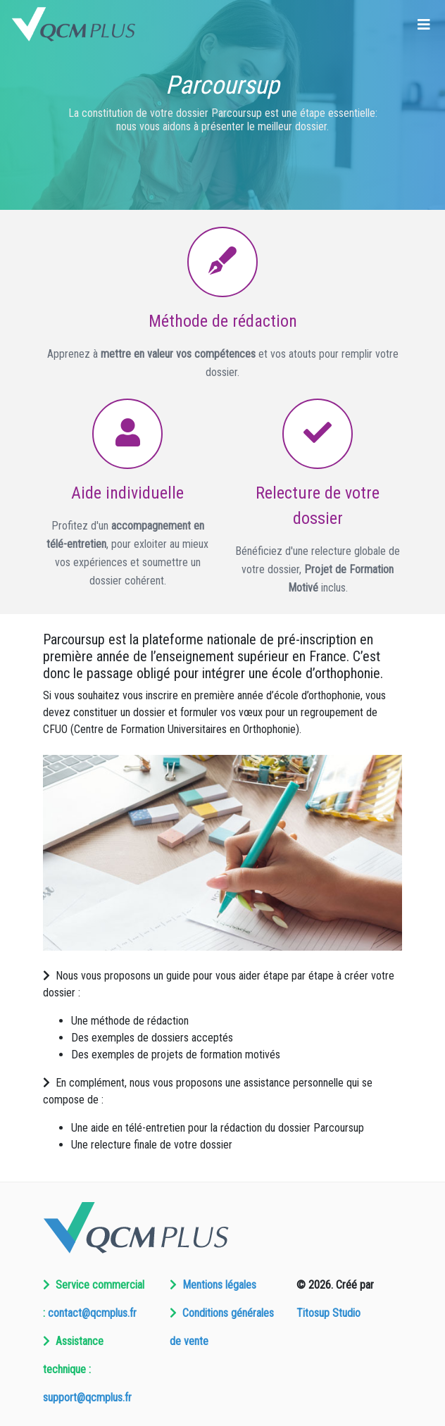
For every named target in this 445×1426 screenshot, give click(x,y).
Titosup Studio (328, 1313)
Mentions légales (219, 1284)
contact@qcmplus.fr (92, 1313)
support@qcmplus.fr (87, 1397)
